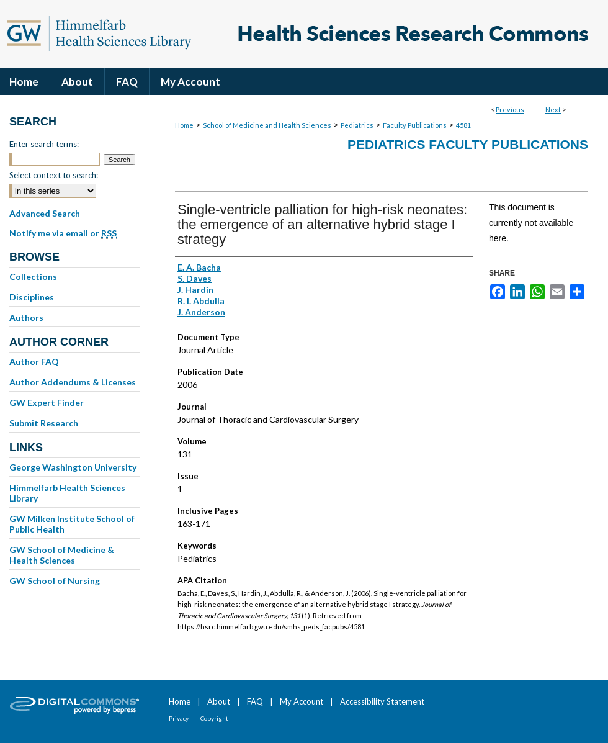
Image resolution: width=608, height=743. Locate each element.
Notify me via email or (63, 233)
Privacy (179, 718)
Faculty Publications (415, 125)
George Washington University (72, 467)
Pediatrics (357, 125)
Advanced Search (44, 213)
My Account (301, 701)
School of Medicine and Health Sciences (267, 125)
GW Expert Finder (46, 402)
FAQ (255, 701)
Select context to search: (53, 175)
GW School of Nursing (54, 580)
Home (184, 125)
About (218, 701)
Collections (33, 276)
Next (553, 110)
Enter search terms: (44, 144)
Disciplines (31, 297)
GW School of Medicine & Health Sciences (61, 554)
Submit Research (43, 423)
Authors (26, 317)
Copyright (214, 718)
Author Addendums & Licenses (72, 382)
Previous (510, 110)
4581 (463, 125)
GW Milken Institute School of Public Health (72, 523)
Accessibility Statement (382, 701)
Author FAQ (34, 361)
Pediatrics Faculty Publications (467, 144)
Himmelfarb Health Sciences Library (67, 492)
